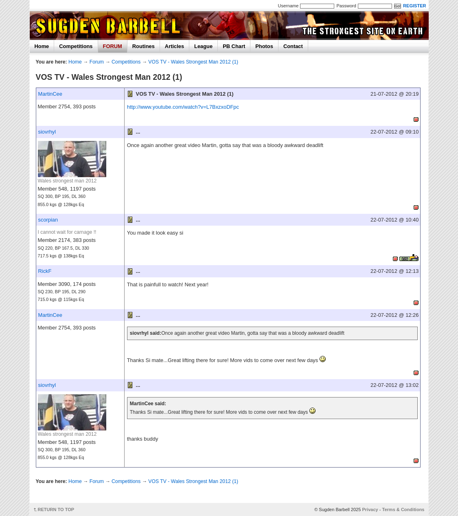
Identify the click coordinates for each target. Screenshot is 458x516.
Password (346, 5)
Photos (264, 46)
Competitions (75, 46)
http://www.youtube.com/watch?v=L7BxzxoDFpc (183, 107)
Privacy (370, 509)
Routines (143, 46)
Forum (97, 62)
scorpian (48, 220)
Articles (174, 46)
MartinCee (50, 94)
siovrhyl (47, 132)
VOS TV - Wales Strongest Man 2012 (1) (193, 62)
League (203, 46)
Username (288, 5)
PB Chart (234, 46)
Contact (293, 46)
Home (42, 46)
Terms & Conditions (403, 509)
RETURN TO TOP (56, 509)
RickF (45, 271)
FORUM (112, 46)
